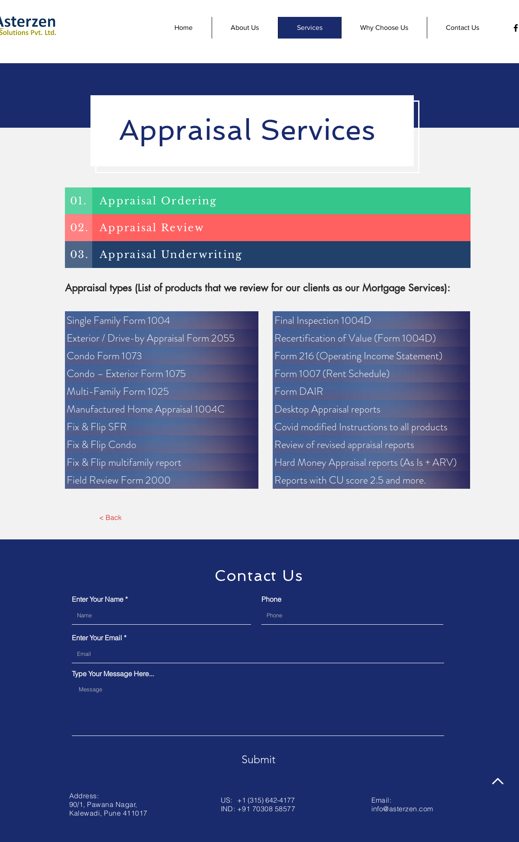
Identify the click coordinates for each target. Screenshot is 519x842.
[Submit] (258, 759)
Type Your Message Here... (113, 673)
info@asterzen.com (402, 808)
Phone (271, 599)
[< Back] (110, 517)
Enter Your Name (97, 599)
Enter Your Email (97, 637)
